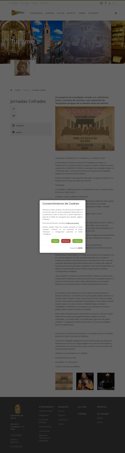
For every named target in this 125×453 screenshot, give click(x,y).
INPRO (80, 248)
